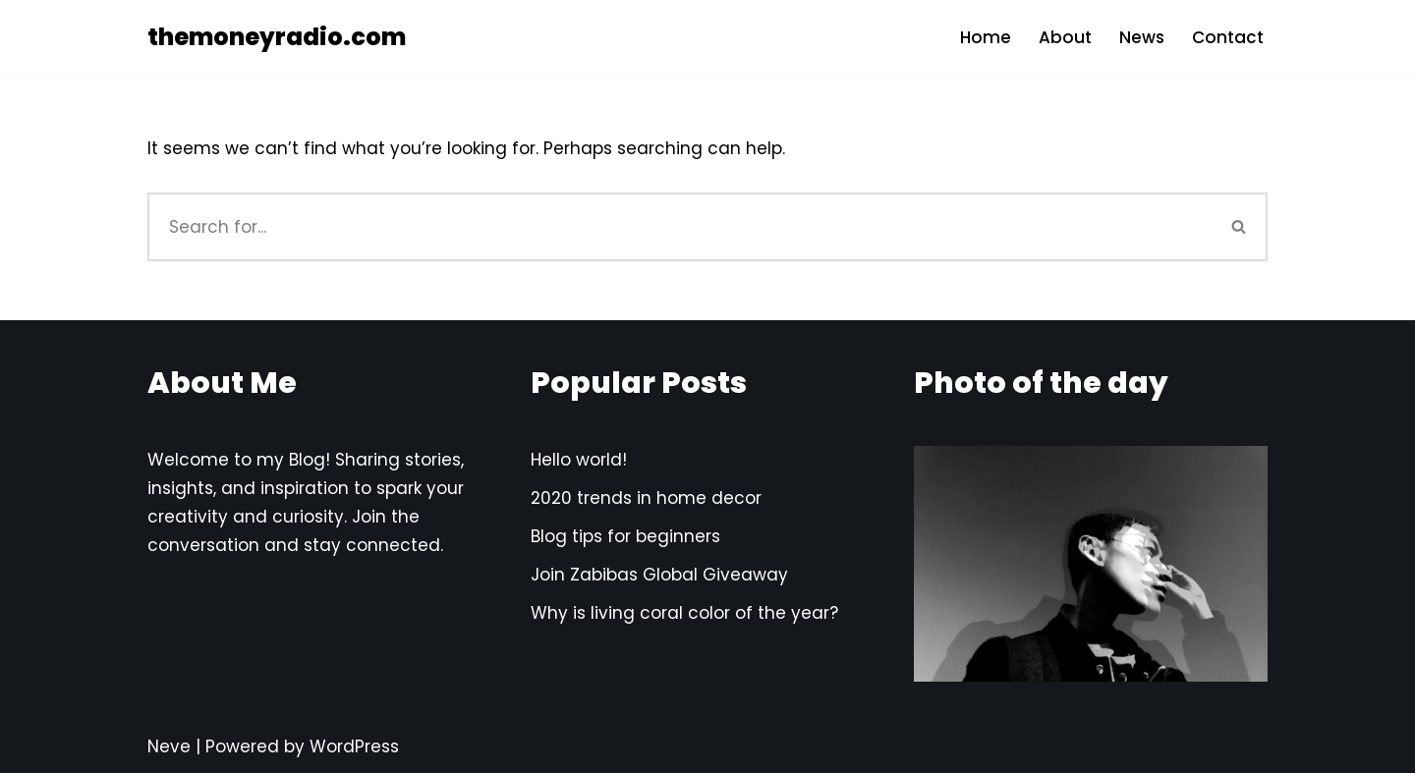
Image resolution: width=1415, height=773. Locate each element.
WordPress (354, 746)
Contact (1228, 37)
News (1141, 37)
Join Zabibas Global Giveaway (659, 574)
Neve (169, 746)
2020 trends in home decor (646, 498)
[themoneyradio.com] (276, 38)
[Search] (679, 227)
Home (985, 37)
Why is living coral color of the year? (684, 613)
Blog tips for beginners (625, 536)
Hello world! (579, 459)
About (1065, 37)
